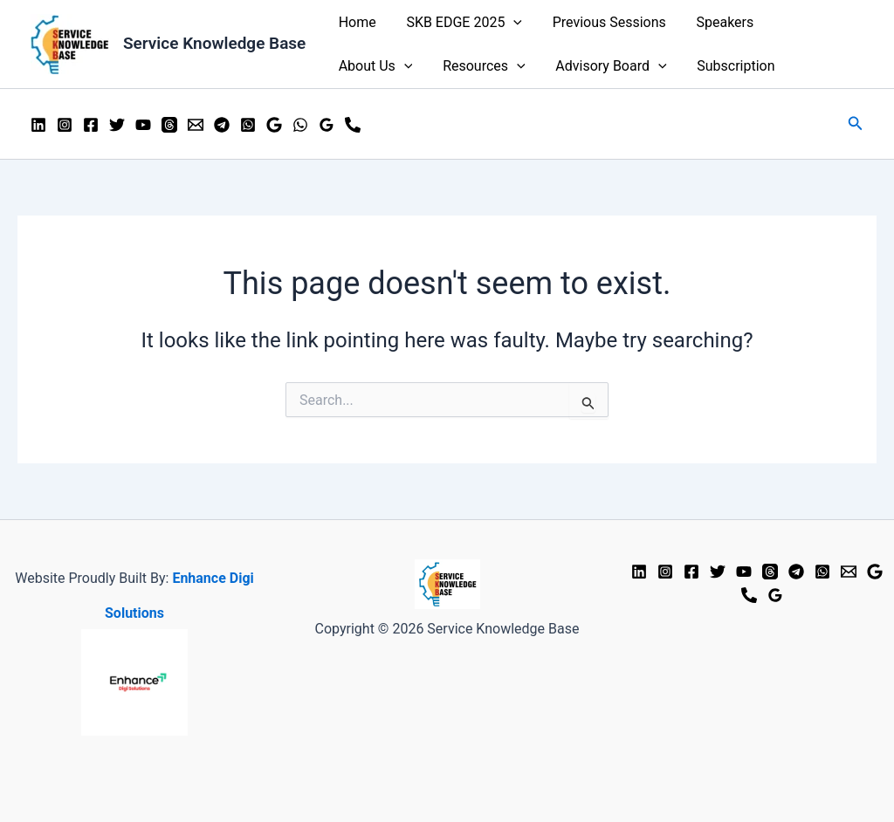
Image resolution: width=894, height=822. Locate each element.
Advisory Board (503, 66)
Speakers (717, 22)
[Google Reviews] (875, 571)
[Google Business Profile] (274, 125)
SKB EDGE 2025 (460, 23)
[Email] (195, 125)
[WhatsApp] (300, 125)
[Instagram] (64, 125)
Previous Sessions (603, 22)
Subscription (625, 66)
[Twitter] (117, 125)
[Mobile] (353, 125)
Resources (378, 66)
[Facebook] (91, 125)
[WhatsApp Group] (248, 125)
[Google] (326, 125)
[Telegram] (222, 125)
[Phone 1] (749, 595)
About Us (811, 23)
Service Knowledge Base (214, 43)
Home (356, 22)
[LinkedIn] (38, 125)
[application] (510, 23)
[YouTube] (143, 125)
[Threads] (169, 125)
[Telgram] (796, 571)
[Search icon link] (855, 123)
